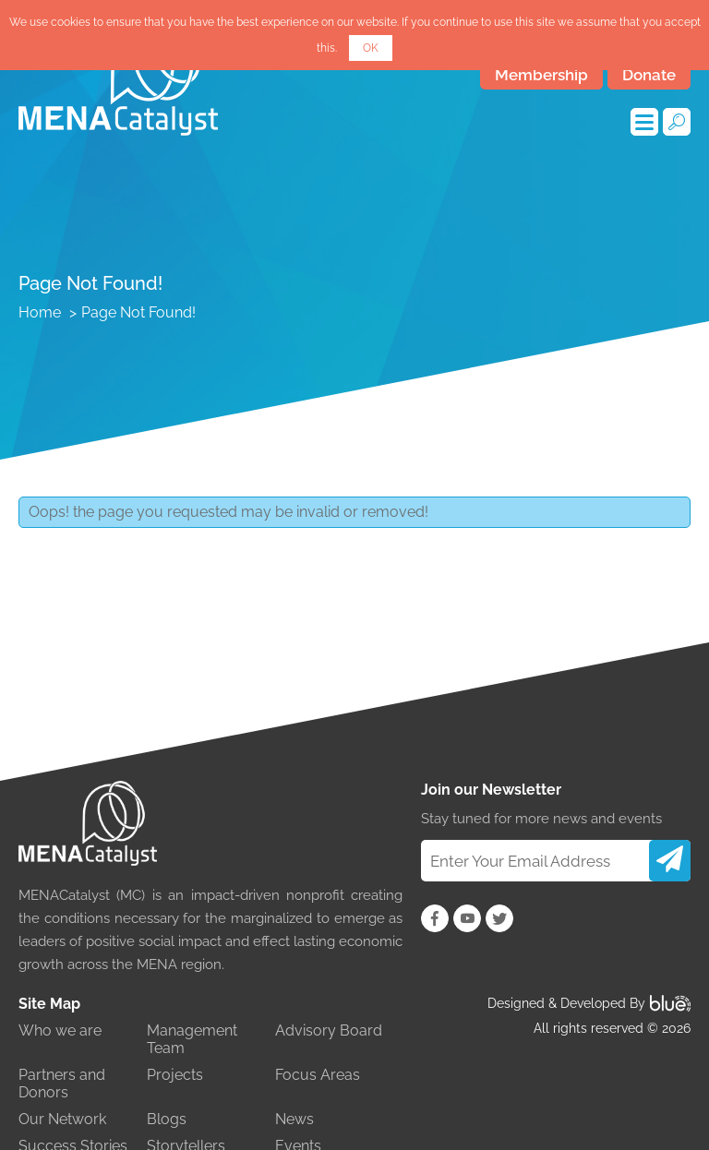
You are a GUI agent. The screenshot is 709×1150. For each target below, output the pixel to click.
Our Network (62, 1119)
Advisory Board (328, 1030)
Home (39, 312)
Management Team (192, 1039)
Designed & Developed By (589, 1003)
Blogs (166, 1119)
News (294, 1119)
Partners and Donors (61, 1083)
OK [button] (371, 48)
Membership (541, 75)
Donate (649, 75)
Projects (175, 1075)
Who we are (60, 1030)
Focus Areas (317, 1075)
